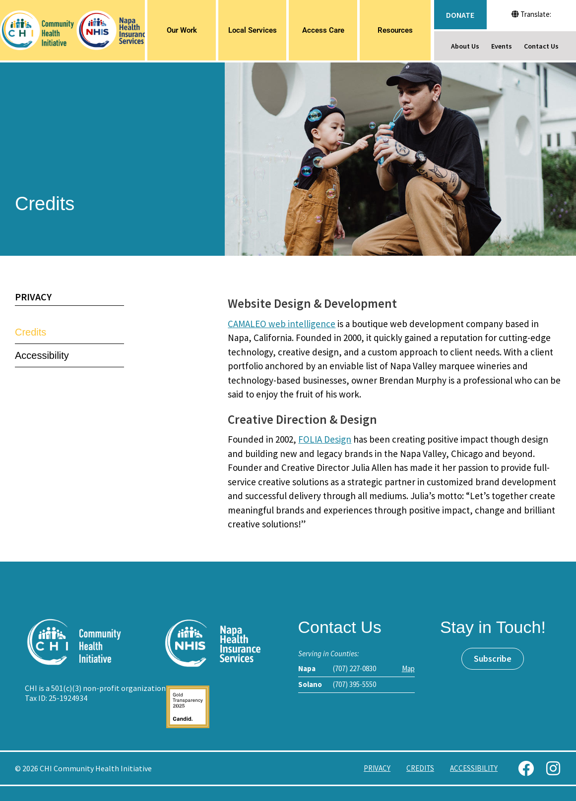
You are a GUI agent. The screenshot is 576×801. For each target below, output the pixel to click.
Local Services (252, 30)
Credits (30, 332)
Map (408, 668)
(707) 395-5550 (354, 684)
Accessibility (42, 355)
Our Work (182, 30)
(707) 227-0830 (354, 668)
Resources (395, 30)
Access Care (323, 30)
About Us (465, 46)
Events (501, 46)
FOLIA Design (324, 439)
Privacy (33, 296)
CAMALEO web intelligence (281, 324)
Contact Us (541, 46)
